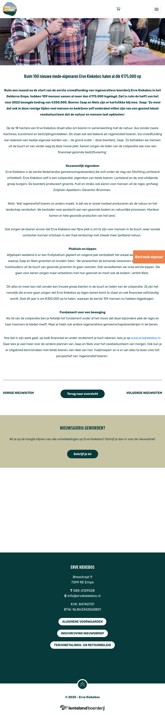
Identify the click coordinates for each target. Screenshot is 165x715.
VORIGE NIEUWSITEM (18, 393)
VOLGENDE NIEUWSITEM (144, 393)
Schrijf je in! (83, 454)
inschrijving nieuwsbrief (82, 633)
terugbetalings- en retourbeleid (82, 645)
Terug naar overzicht (82, 394)
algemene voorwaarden (82, 621)
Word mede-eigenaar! (149, 257)
